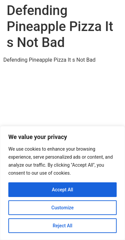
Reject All (62, 225)
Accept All (62, 189)
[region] (62, 183)
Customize (62, 207)
